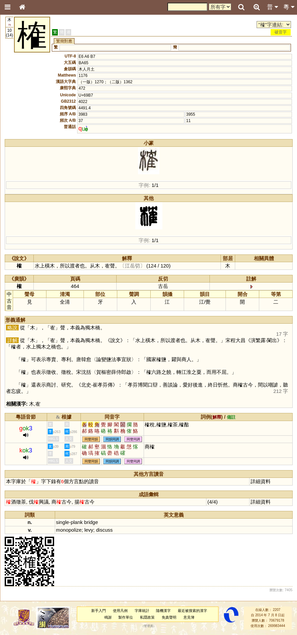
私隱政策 (147, 617)
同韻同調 (112, 439)
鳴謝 (108, 617)
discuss (104, 530)
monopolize (69, 530)
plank (77, 522)
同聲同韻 (91, 439)
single (62, 522)
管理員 (148, 626)
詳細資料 (261, 481)
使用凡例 (120, 611)
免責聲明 (169, 617)
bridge (91, 522)
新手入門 (98, 611)
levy (88, 530)
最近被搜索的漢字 (192, 611)
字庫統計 (142, 611)
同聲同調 (133, 439)
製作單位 (125, 617)
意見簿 (188, 617)
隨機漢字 (163, 611)
